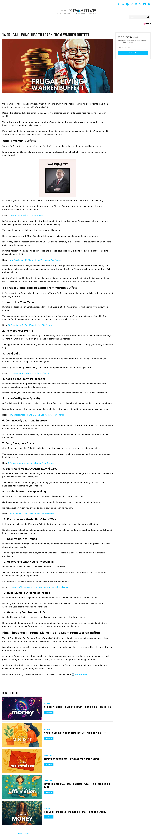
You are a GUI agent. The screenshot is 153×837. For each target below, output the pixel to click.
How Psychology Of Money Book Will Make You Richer (35, 260)
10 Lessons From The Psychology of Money (30, 373)
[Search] (148, 17)
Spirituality (50, 756)
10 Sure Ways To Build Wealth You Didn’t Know (30, 325)
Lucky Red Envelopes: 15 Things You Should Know (72, 759)
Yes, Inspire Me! (133, 53)
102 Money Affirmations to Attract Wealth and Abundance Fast (77, 785)
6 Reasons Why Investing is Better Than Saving (31, 463)
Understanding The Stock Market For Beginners (31, 514)
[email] (133, 48)
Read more (49, 714)
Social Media (81, 674)
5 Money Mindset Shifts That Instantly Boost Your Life (75, 733)
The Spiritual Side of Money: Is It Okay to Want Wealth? (76, 812)
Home (20, 833)
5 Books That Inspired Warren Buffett (25, 215)
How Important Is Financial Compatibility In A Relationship (36, 415)
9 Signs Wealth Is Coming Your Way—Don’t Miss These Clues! (74, 706)
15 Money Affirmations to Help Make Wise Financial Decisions (38, 587)
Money (47, 702)
